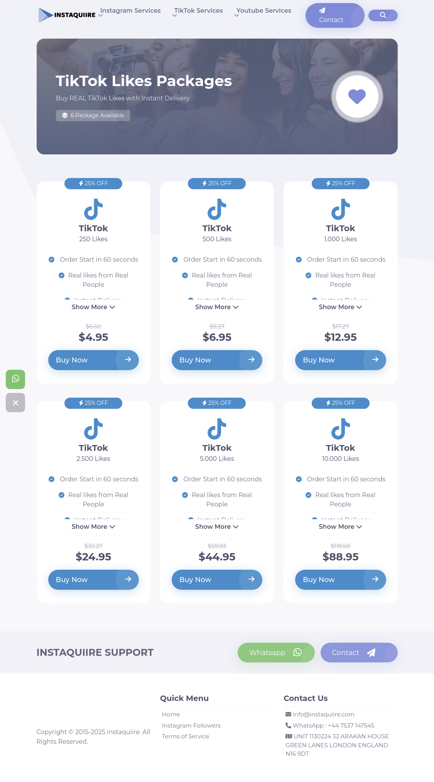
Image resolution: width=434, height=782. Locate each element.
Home (171, 714)
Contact (331, 15)
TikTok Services (198, 10)
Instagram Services (130, 10)
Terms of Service (185, 736)
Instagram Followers (191, 725)
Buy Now (93, 360)
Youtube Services (263, 10)
